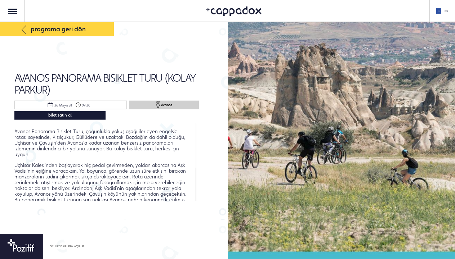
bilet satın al (60, 114)
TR (438, 11)
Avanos (164, 105)
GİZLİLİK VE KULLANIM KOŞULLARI (67, 246)
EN (446, 11)
